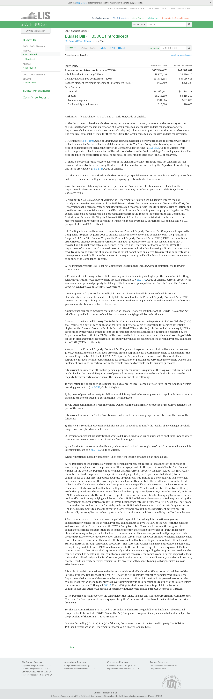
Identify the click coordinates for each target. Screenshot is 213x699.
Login (189, 8)
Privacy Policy (153, 8)
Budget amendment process (75, 665)
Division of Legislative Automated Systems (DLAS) (142, 696)
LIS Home (97, 693)
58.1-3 (107, 585)
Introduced (31, 54)
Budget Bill (139, 24)
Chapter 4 (30, 58)
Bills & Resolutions (121, 18)
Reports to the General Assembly (176, 18)
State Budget (138, 18)
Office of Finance (84, 41)
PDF (112, 48)
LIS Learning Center (137, 8)
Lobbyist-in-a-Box (110, 693)
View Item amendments (181, 55)
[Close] (211, 2)
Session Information (100, 18)
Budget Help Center (158, 668)
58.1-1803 (88, 140)
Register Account (178, 8)
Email (121, 48)
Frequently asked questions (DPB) (35, 675)
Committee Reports (36, 97)
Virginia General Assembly (116, 8)
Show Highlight (88, 48)
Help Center (81, 2)
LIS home (165, 8)
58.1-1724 (97, 168)
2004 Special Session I (37, 30)
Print (103, 48)
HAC (126, 665)
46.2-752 (141, 279)
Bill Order (69, 41)
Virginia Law (153, 18)
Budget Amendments (36, 90)
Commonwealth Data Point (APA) (35, 672)
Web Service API (170, 665)
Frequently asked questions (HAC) (78, 668)
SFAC (131, 665)
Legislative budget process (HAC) (35, 665)
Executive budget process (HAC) (35, 668)
